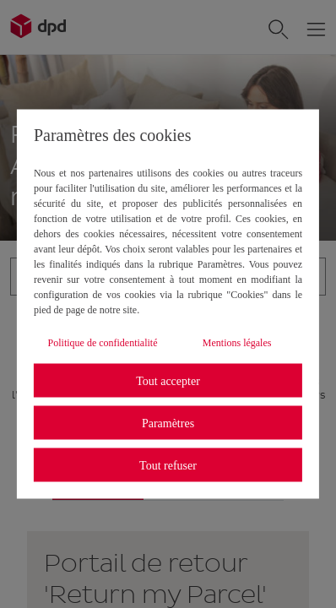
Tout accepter (168, 380)
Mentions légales (237, 343)
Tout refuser (168, 465)
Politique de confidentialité (103, 343)
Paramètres (168, 422)
